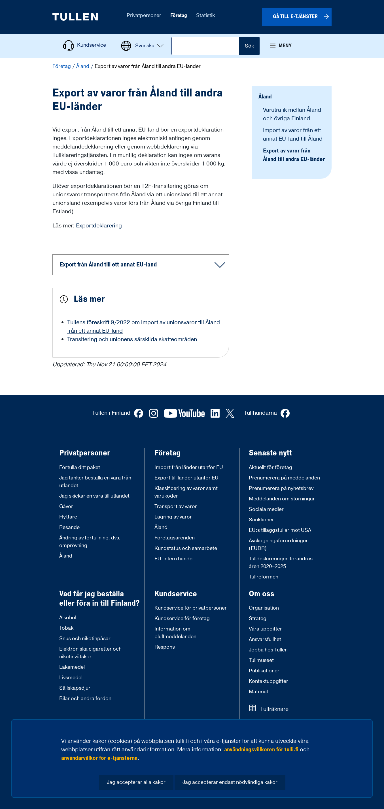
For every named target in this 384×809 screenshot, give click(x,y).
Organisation (264, 608)
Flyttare (68, 516)
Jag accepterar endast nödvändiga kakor (230, 782)
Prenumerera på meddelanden (284, 477)
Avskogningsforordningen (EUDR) (279, 544)
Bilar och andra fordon (85, 698)
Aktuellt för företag (270, 467)
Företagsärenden (174, 537)
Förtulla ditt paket (79, 467)
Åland (83, 66)
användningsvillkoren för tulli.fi (261, 750)
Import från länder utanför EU (188, 467)
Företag (62, 66)
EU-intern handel (174, 558)
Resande (69, 527)
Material (258, 691)
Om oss (261, 594)
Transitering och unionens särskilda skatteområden (132, 339)
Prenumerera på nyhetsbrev (281, 488)
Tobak (66, 628)
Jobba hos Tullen (268, 649)
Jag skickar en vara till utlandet (94, 496)
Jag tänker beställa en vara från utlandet (95, 481)
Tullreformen (263, 576)
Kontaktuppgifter (268, 681)
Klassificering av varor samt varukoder (186, 492)
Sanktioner (261, 519)
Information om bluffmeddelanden (175, 632)
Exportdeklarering (99, 226)
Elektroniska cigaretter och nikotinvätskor (90, 653)
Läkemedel (72, 667)
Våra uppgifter (265, 628)
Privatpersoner (84, 453)
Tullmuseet (261, 660)
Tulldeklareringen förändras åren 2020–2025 (281, 562)
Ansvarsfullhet (265, 639)
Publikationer (264, 670)
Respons (164, 647)
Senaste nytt (270, 453)
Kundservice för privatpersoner (190, 608)
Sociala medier (266, 509)
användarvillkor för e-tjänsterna (99, 758)
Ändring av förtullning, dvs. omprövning (89, 541)
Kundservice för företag (182, 618)
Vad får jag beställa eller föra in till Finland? (99, 598)
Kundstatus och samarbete (185, 548)
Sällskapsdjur (74, 688)
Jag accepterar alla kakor (136, 782)
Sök (249, 46)
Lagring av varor (173, 516)
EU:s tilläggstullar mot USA (280, 530)
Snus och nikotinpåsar (85, 638)
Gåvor (66, 506)
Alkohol (67, 617)
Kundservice (175, 594)
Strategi (258, 618)
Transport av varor (175, 506)
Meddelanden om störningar (282, 498)
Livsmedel (70, 677)
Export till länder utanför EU (186, 477)
